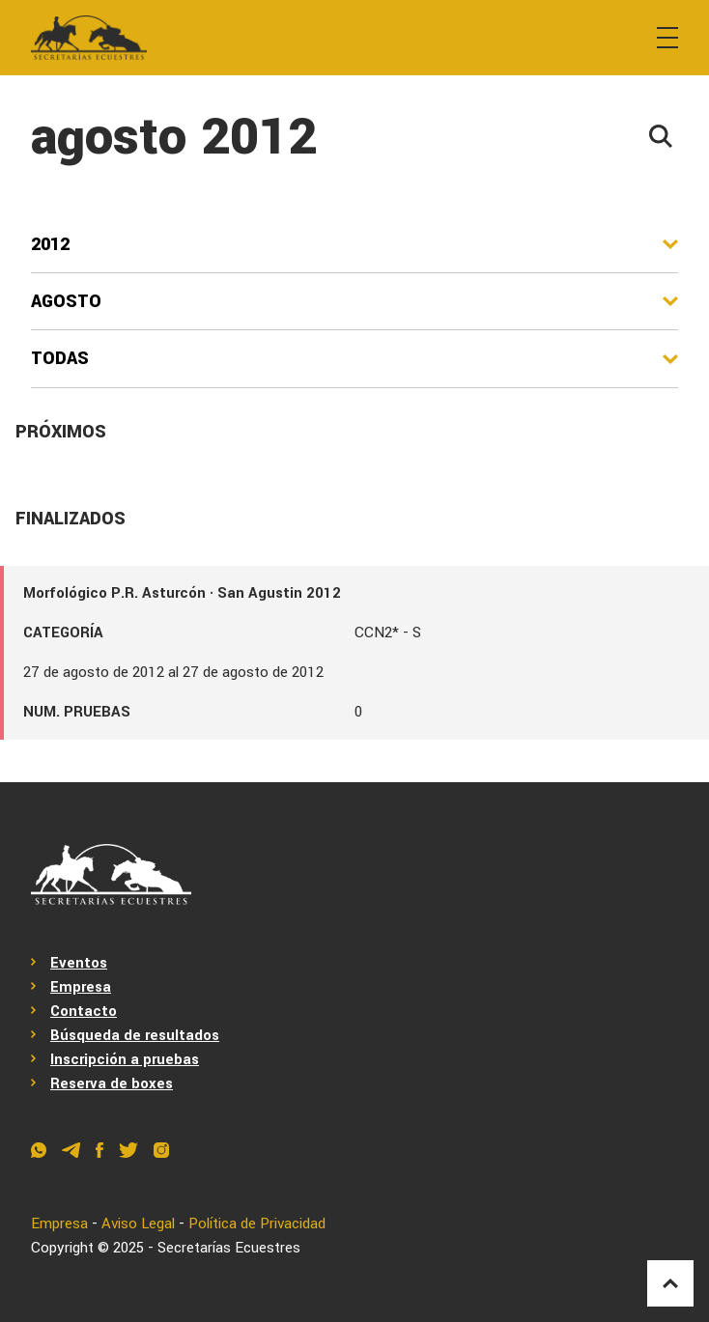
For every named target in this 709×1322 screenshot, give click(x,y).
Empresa (80, 987)
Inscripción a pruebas (124, 1059)
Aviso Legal (138, 1223)
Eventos (78, 962)
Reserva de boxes (111, 1083)
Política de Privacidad (258, 1223)
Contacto (83, 1011)
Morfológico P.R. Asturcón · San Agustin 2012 (182, 593)
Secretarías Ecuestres (228, 1247)
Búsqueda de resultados (134, 1035)
